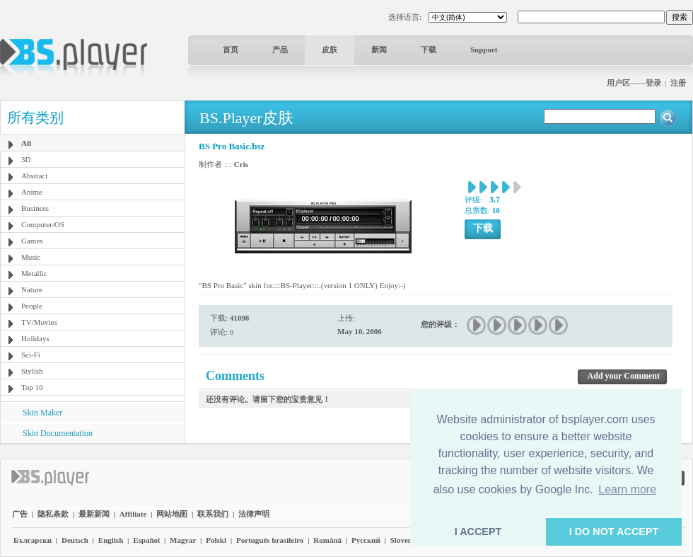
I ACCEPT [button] (478, 531)
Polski (216, 540)
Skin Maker (42, 413)
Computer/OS (42, 224)
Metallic (34, 273)
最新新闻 (94, 514)
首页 (230, 49)
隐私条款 (53, 514)
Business (35, 208)
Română (327, 540)
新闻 (379, 49)
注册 (678, 83)
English (110, 540)
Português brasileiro (269, 540)
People (31, 306)
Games (32, 240)
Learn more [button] (627, 489)
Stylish (32, 371)
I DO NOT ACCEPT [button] (614, 531)
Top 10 (32, 387)
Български (32, 540)
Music (31, 257)
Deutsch (75, 540)
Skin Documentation (58, 433)
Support (484, 49)
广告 (20, 514)
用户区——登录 (634, 83)
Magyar (183, 540)
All (26, 143)
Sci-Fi (30, 354)
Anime (31, 192)
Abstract (34, 175)
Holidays (35, 338)
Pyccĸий (365, 540)
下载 (428, 49)
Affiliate (133, 514)
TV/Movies (39, 322)
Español (146, 540)
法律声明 (253, 514)
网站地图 (171, 514)
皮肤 (329, 49)
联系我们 (212, 514)
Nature (31, 289)
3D (25, 159)
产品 (280, 49)
